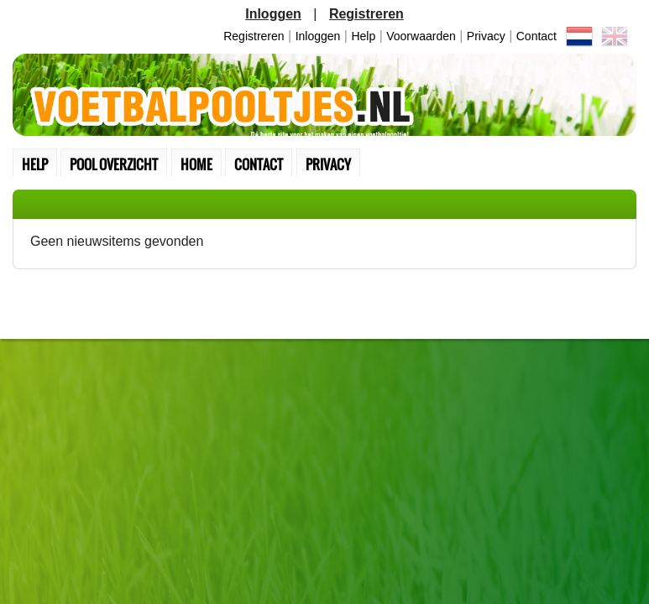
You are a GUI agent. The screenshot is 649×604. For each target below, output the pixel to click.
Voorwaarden (421, 36)
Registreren (253, 36)
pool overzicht (114, 164)
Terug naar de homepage (324, 95)
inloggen (318, 36)
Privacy (486, 36)
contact (536, 36)
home (196, 164)
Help (363, 36)
